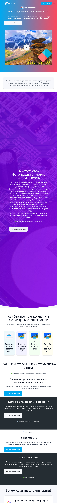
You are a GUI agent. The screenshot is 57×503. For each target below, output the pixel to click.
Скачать (46, 3)
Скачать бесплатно (13, 23)
